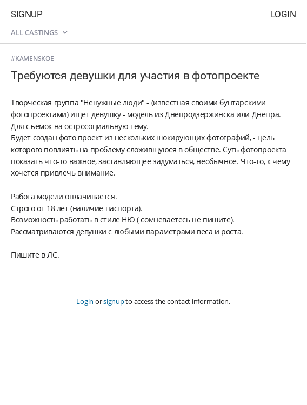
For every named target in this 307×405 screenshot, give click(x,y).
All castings (39, 32)
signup (113, 301)
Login (283, 14)
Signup (26, 14)
